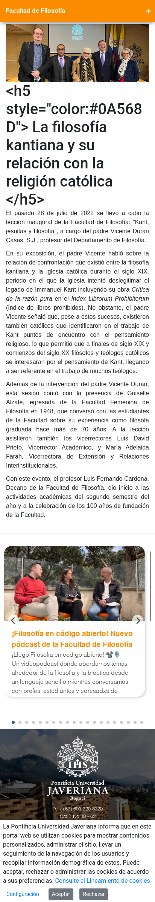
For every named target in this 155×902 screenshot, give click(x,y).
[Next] (137, 620)
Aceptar (61, 894)
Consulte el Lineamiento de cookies (102, 880)
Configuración (22, 894)
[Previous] (13, 620)
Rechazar (94, 894)
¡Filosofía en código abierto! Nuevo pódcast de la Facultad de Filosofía (72, 639)
